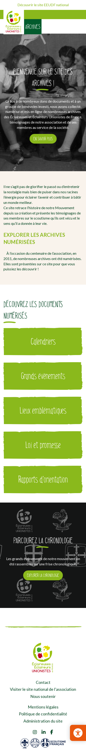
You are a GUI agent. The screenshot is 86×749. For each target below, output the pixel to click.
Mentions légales (43, 706)
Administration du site (43, 720)
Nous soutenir (43, 696)
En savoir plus (43, 139)
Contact (43, 682)
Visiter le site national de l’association (43, 689)
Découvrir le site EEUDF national (43, 5)
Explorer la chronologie (43, 575)
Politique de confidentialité (43, 713)
